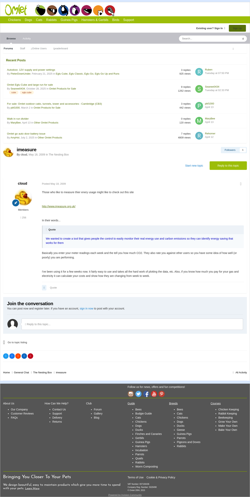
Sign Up (237, 28)
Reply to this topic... (37, 324)
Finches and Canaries (148, 433)
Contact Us (59, 409)
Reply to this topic (228, 165)
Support (128, 20)
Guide (131, 403)
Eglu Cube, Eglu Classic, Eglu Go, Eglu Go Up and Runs (87, 73)
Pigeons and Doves (188, 442)
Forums (8, 48)
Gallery (98, 413)
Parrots (139, 454)
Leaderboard (61, 48)
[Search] (200, 39)
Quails (139, 458)
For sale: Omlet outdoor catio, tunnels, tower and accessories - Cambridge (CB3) (54, 103)
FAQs (14, 417)
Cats (63, 10)
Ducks (139, 429)
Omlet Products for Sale (62, 88)
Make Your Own (228, 425)
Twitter (138, 394)
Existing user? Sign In (210, 28)
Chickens (40, 10)
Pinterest (162, 394)
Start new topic (194, 165)
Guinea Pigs (86, 10)
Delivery (57, 417)
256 (23, 217)
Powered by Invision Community (124, 495)
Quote (53, 287)
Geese (181, 429)
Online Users (39, 48)
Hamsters (141, 446)
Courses (216, 403)
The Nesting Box (59, 154)
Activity (27, 38)
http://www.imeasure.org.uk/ (59, 206)
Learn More (32, 488)
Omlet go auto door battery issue (26, 133)
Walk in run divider (18, 118)
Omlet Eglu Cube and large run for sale (30, 84)
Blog (96, 417)
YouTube (154, 394)
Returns (57, 421)
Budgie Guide (143, 413)
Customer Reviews (22, 413)
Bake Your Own (227, 429)
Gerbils (139, 438)
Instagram (131, 394)
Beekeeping (225, 417)
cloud (22, 183)
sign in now (86, 308)
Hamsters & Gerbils (95, 20)
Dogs (52, 10)
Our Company (19, 409)
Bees (138, 409)
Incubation (141, 450)
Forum (98, 409)
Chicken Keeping (228, 409)
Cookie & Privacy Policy (161, 477)
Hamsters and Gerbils (98, 10)
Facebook (146, 394)
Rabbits (75, 10)
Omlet (18, 10)
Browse (11, 40)
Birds (110, 10)
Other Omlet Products (46, 122)
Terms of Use (135, 477)
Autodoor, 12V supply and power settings (31, 69)
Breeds (173, 403)
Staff (22, 48)
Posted (54, 183)
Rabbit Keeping (227, 413)
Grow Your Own (227, 421)
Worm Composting (146, 466)
